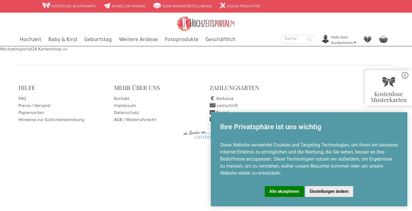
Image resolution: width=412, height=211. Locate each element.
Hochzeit (30, 40)
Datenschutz (126, 113)
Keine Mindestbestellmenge (182, 6)
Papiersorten (31, 113)
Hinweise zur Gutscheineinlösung (51, 120)
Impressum (125, 106)
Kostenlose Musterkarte (69, 6)
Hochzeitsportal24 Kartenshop (30, 49)
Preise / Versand (34, 106)
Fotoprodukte (182, 40)
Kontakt (121, 99)
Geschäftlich (221, 40)
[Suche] (292, 39)
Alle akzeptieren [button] (284, 191)
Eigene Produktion (239, 6)
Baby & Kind (62, 40)
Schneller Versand (124, 6)
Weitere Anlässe (138, 40)
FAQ (22, 99)
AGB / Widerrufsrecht (135, 120)
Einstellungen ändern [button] (329, 191)
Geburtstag (98, 40)
